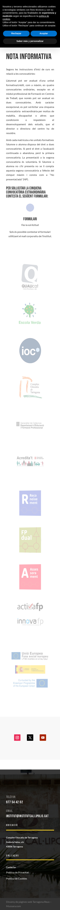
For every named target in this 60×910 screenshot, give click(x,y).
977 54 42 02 (14, 802)
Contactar (11, 867)
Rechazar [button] (16, 33)
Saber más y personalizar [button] (30, 41)
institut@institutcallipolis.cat (27, 816)
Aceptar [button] (44, 33)
